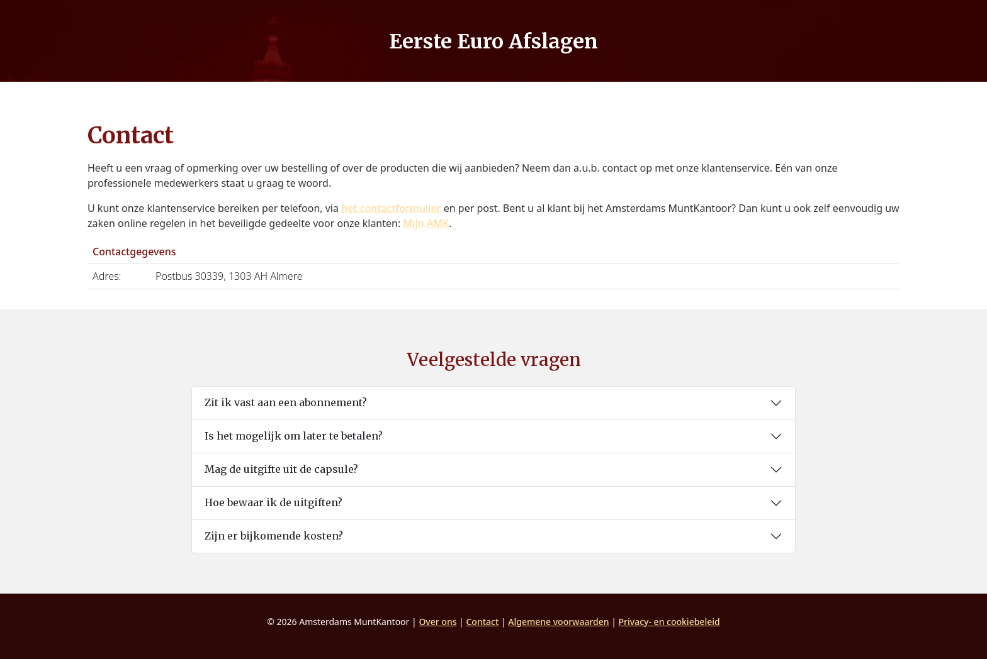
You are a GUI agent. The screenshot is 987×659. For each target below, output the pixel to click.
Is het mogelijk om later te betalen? (294, 435)
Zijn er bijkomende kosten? (274, 535)
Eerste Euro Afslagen (493, 41)
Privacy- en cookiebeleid (669, 622)
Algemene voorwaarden (558, 622)
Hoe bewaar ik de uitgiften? (273, 502)
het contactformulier (391, 208)
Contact (482, 622)
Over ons (437, 622)
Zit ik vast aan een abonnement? (286, 402)
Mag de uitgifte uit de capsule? (281, 469)
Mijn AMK (426, 223)
